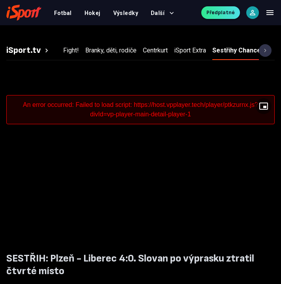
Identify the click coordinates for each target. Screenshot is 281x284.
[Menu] (270, 12)
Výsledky (125, 13)
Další (162, 13)
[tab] (28, 50)
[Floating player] (264, 106)
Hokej (92, 13)
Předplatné (220, 12)
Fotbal (63, 13)
